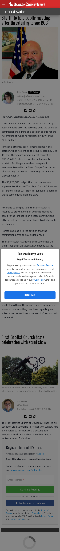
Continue (30, 295)
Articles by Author (15, 12)
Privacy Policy (13, 272)
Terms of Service (45, 265)
